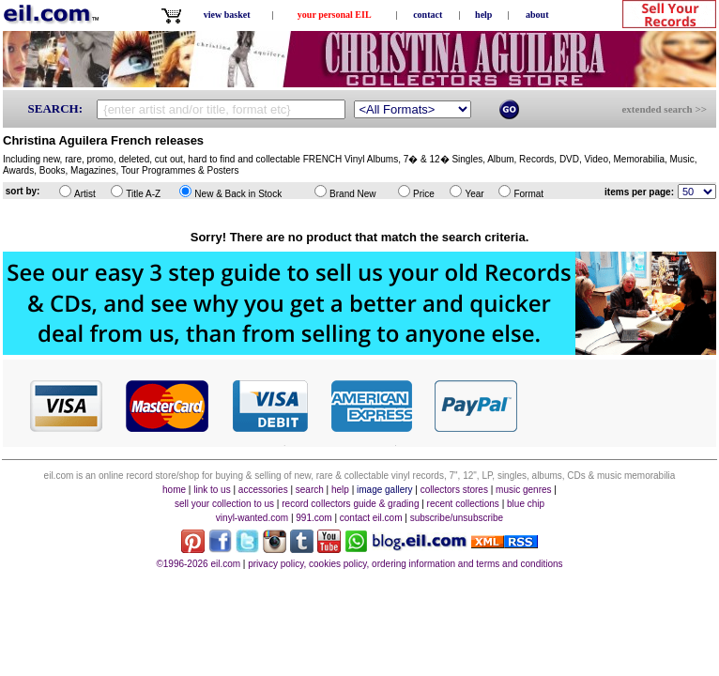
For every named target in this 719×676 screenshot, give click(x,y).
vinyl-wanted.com (252, 518)
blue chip (525, 504)
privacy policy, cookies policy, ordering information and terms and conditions (405, 564)
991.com (313, 518)
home (174, 489)
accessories (263, 489)
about (537, 14)
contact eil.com (371, 518)
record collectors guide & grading (350, 504)
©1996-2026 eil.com (198, 564)
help (483, 14)
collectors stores (454, 489)
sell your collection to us (224, 504)
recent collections (463, 504)
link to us (211, 489)
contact (427, 14)
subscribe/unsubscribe (457, 518)
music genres (523, 489)
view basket (227, 14)
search (310, 489)
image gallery (384, 489)
